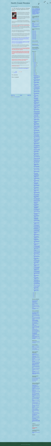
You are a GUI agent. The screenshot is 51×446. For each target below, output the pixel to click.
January (35, 74)
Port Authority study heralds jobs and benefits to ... (37, 282)
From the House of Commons (35, 347)
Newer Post (13, 95)
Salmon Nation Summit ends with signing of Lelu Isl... (37, 156)
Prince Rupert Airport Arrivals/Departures (34, 333)
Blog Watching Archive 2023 (35, 45)
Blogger (29, 444)
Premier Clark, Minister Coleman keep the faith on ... (36, 169)
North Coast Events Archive (35, 42)
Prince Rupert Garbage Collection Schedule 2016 (35, 320)
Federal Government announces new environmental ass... (36, 98)
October (35, 64)
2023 (33, 53)
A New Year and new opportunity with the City (37, 280)
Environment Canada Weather (35, 326)
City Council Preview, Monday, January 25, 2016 (36, 154)
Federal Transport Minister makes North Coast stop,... (37, 242)
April (34, 71)
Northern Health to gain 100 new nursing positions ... (37, 198)
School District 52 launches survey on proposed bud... (37, 89)
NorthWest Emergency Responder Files (34, 301)
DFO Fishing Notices (34, 322)
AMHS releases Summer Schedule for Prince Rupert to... (36, 265)
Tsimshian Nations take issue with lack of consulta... (36, 141)
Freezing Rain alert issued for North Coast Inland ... (37, 267)
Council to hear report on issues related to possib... (37, 145)
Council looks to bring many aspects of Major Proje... (37, 105)
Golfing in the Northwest (35, 419)
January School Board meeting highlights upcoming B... (36, 207)
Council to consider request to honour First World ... (37, 286)
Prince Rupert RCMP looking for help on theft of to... (36, 117)
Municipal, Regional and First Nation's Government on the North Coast (35, 364)
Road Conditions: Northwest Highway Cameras (35, 313)
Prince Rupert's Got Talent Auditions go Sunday (37, 230)
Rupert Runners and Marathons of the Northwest (36, 418)
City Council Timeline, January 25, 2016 (36, 115)
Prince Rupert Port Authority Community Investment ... (37, 246)
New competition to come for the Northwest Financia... (36, 128)
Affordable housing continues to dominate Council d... (36, 259)
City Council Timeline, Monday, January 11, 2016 (36, 263)
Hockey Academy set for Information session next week (37, 193)
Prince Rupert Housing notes (35, 305)
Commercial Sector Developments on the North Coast (35, 354)
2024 (33, 52)
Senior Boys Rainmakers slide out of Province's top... (36, 186)
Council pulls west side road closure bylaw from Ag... (37, 113)
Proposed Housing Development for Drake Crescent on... (36, 147)
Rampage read (15, 72)
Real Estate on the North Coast (35, 368)
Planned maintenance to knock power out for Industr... (36, 216)
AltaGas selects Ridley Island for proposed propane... (36, 190)
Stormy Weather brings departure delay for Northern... (36, 176)
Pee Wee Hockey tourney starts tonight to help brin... (36, 162)
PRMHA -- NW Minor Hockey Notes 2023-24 (35, 390)
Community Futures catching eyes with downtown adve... (36, 218)
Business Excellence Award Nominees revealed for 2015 (37, 80)
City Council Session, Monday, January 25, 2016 (36, 152)
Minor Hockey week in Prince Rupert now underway (36, 205)
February (35, 73)
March (34, 72)
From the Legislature (34, 348)
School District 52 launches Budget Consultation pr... (37, 139)
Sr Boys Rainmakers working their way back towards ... (36, 101)
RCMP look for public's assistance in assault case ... (36, 83)
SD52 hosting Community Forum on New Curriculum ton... (36, 214)
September (35, 65)
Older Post (29, 95)
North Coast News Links (35, 300)
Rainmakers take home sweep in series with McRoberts (36, 269)
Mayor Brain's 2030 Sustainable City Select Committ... (36, 107)
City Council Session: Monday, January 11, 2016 (36, 288)
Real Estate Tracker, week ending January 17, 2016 (37, 227)
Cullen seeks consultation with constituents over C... (36, 167)
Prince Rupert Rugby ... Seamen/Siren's (35, 414)
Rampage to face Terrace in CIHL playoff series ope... (37, 200)
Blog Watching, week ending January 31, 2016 (37, 75)
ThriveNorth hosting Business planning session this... (36, 183)
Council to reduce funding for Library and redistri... (37, 260)
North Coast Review (20, 3)
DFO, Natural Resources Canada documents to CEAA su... (36, 223)
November (35, 63)
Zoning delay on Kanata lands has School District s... (37, 221)
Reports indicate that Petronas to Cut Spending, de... (36, 203)
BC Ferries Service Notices (35, 321)
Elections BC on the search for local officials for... (37, 209)
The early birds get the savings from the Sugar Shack (36, 179)
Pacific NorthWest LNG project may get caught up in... (36, 131)
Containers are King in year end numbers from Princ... (37, 133)
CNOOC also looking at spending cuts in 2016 (36, 194)
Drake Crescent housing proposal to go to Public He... (37, 91)
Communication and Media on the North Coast (35, 356)
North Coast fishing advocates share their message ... (36, 278)
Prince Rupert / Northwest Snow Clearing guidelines (36, 26)
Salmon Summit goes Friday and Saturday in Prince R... (36, 197)
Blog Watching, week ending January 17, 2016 (37, 228)
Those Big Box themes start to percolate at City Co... (37, 87)
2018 (33, 59)
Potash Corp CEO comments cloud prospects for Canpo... (36, 174)
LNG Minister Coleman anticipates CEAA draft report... (36, 119)
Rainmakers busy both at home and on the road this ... (36, 172)
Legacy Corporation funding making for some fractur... (37, 252)
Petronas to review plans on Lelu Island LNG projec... (37, 271)
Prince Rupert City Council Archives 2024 (35, 308)
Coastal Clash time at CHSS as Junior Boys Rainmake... (36, 237)
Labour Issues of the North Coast (36, 362)
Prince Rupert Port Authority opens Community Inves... (37, 248)
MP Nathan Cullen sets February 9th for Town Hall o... (36, 181)
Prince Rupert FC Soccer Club (35, 413)
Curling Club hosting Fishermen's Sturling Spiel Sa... (36, 164)
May (34, 70)
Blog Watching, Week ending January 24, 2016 (37, 160)
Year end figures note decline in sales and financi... (36, 188)
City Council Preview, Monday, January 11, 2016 (36, 290)
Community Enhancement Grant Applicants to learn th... (37, 284)
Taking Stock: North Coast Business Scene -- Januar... (37, 78)
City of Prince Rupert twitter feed (36, 317)
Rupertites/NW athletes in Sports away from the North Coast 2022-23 (36, 421)
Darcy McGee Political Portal (35, 349)
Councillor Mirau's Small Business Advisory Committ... (36, 103)
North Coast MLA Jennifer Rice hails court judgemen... (37, 232)
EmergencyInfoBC (34, 325)
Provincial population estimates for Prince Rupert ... (36, 96)
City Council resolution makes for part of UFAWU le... (37, 211)
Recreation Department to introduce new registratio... (37, 122)
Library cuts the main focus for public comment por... (37, 111)
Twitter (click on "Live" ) (35, 49)
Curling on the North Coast (35, 412)
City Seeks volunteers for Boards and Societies (36, 135)
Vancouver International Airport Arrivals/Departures (35, 336)
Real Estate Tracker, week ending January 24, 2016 (37, 158)
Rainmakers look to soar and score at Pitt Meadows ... (36, 244)
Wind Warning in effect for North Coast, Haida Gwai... (37, 143)
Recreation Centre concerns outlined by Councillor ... (36, 239)
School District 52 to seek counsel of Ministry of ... (37, 225)
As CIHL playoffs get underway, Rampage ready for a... (36, 85)
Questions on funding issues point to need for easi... (36, 109)
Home (21, 95)
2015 (33, 292)
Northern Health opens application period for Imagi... (36, 124)
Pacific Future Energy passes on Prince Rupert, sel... (37, 254)
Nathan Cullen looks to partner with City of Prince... (36, 276)
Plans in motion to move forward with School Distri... (36, 94)
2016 (33, 61)
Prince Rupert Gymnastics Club (35, 397)
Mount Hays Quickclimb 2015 (35, 393)
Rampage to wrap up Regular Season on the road (36, 235)
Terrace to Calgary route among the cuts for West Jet (37, 137)
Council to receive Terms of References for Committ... (37, 149)
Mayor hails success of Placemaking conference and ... (37, 256)
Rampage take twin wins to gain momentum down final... (37, 273)
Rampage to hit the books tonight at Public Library (37, 126)
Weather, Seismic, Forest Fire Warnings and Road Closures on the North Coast (36, 373)
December (35, 62)
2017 (33, 60)
